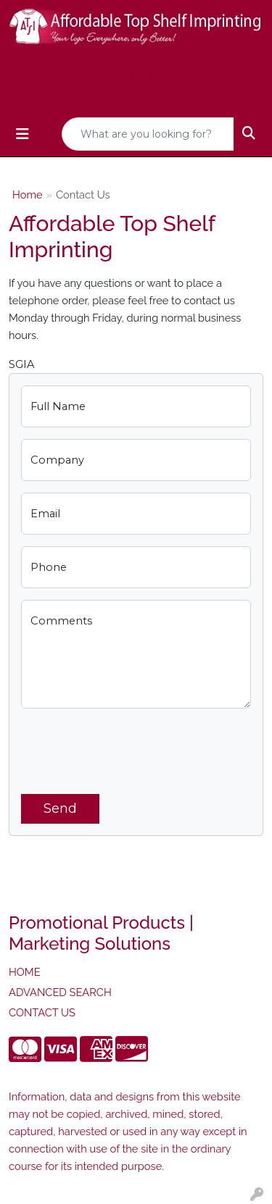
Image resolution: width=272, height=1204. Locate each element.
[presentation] (131, 748)
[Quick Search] (148, 134)
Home (27, 194)
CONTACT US (42, 1012)
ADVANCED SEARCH (60, 992)
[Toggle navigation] (22, 134)
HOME (25, 972)
